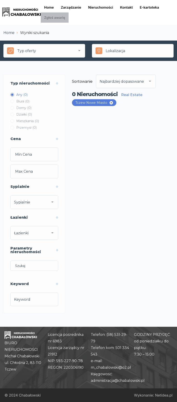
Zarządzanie (71, 7)
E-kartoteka (149, 7)
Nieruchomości (100, 7)
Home (49, 7)
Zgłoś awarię (54, 17)
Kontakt (126, 7)
